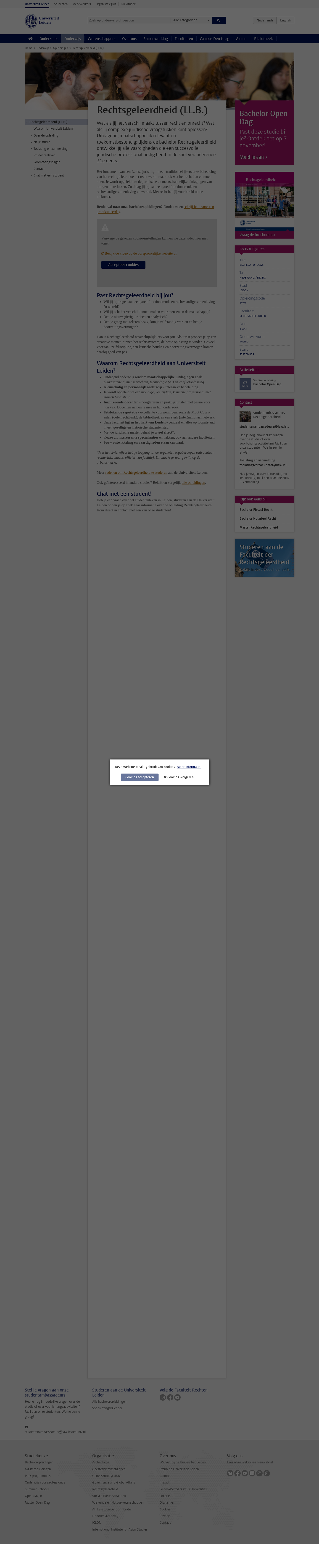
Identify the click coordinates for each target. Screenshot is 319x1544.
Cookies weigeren (180, 777)
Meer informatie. (189, 767)
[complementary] (269, 1510)
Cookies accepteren (139, 777)
